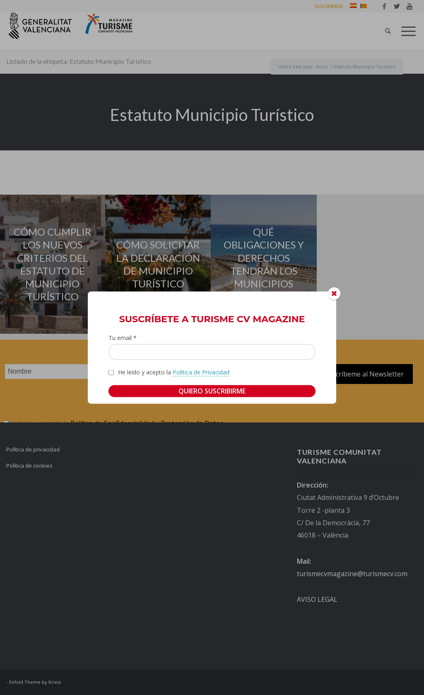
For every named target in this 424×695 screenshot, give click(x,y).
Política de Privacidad (201, 372)
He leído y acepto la (173, 372)
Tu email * (122, 337)
